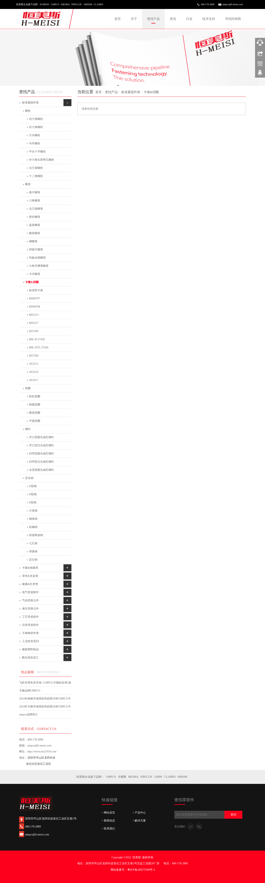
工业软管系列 (30, 641)
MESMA (133, 776)
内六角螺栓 (36, 118)
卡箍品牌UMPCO (29, 690)
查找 (233, 814)
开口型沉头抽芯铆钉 (41, 445)
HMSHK (182, 776)
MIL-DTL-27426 (38, 347)
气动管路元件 (30, 600)
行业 (189, 19)
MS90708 (34, 306)
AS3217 (33, 380)
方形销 (33, 510)
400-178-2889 (207, 4)
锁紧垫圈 (34, 404)
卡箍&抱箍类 (30, 567)
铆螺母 (33, 241)
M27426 (33, 331)
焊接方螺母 (36, 249)
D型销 (33, 494)
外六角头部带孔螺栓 (41, 159)
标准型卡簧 (36, 290)
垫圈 (28, 388)
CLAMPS (169, 776)
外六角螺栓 (36, 127)
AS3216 (33, 371)
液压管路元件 (30, 608)
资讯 (173, 19)
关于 (134, 19)
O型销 (33, 486)
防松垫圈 (34, 396)
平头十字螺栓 (37, 151)
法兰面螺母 (36, 208)
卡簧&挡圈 (151, 92)
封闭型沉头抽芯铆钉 (41, 461)
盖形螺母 (34, 225)
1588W (158, 776)
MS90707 (34, 298)
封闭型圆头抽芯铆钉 (41, 453)
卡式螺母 (34, 274)
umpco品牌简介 (28, 714)
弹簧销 (33, 551)
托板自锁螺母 (37, 257)
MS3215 (34, 314)
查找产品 (153, 19)
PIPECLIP (146, 776)
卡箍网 (122, 776)
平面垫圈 (34, 420)
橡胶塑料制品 (30, 649)
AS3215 (33, 363)
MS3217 (34, 322)
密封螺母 (34, 216)
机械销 (33, 527)
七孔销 (33, 543)
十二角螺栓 (36, 176)
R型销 (32, 502)
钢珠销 (33, 518)
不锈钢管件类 (30, 633)
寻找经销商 (233, 19)
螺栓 (28, 110)
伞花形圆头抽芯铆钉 (41, 469)
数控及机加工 (30, 657)
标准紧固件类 (130, 92)
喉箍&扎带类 (30, 584)
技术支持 (208, 19)
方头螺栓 (34, 135)
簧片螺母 (34, 192)
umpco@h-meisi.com (232, 4)
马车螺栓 (34, 143)
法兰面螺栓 (36, 167)
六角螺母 (34, 200)
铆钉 (28, 429)
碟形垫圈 (34, 412)
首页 (117, 19)
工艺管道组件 (30, 616)
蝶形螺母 (34, 233)
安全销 (29, 478)
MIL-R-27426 (37, 339)
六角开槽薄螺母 (39, 265)
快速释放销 (36, 535)
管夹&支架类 (30, 575)
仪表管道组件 (30, 624)
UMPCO (111, 776)
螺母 (28, 184)
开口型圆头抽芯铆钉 (41, 437)
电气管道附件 (30, 592)
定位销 (33, 559)
